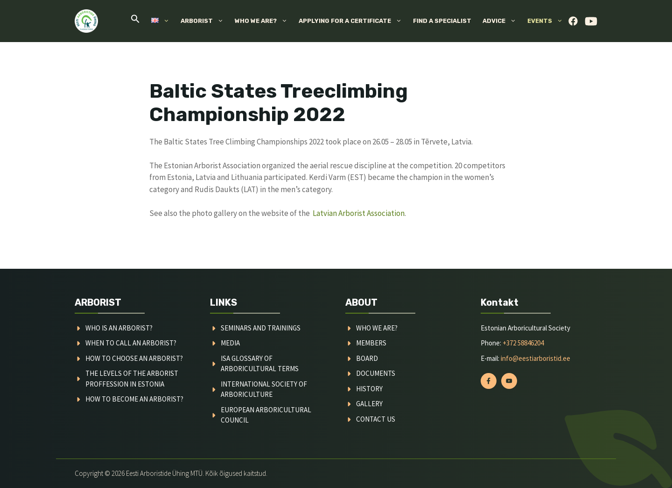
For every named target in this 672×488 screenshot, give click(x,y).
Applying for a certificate (353, 21)
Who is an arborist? (119, 327)
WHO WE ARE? (377, 327)
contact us (375, 419)
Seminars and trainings (261, 327)
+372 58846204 (523, 342)
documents (375, 373)
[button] (135, 21)
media (230, 342)
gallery (369, 403)
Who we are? (264, 21)
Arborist (205, 21)
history (369, 388)
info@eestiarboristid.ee (535, 358)
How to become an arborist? (134, 399)
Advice (502, 21)
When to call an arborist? (130, 342)
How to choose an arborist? (134, 358)
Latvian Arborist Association (359, 213)
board (367, 358)
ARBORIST (98, 302)
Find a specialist (442, 20)
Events (547, 21)
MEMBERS (371, 342)
